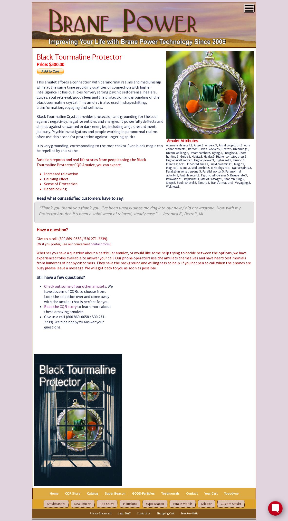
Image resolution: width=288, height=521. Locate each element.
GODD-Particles (143, 493)
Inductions (130, 504)
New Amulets (82, 504)
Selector (206, 504)
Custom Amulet (231, 504)
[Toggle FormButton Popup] (275, 508)
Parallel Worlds (182, 504)
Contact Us (143, 513)
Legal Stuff (124, 513)
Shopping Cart (165, 513)
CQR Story (72, 493)
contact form (100, 244)
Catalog (92, 493)
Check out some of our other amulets (75, 286)
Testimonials (170, 493)
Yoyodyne (231, 493)
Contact (192, 493)
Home (54, 493)
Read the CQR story (60, 306)
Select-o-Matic (189, 513)
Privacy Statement (101, 513)
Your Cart (211, 493)
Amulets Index (56, 504)
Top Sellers (107, 504)
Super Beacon (115, 493)
